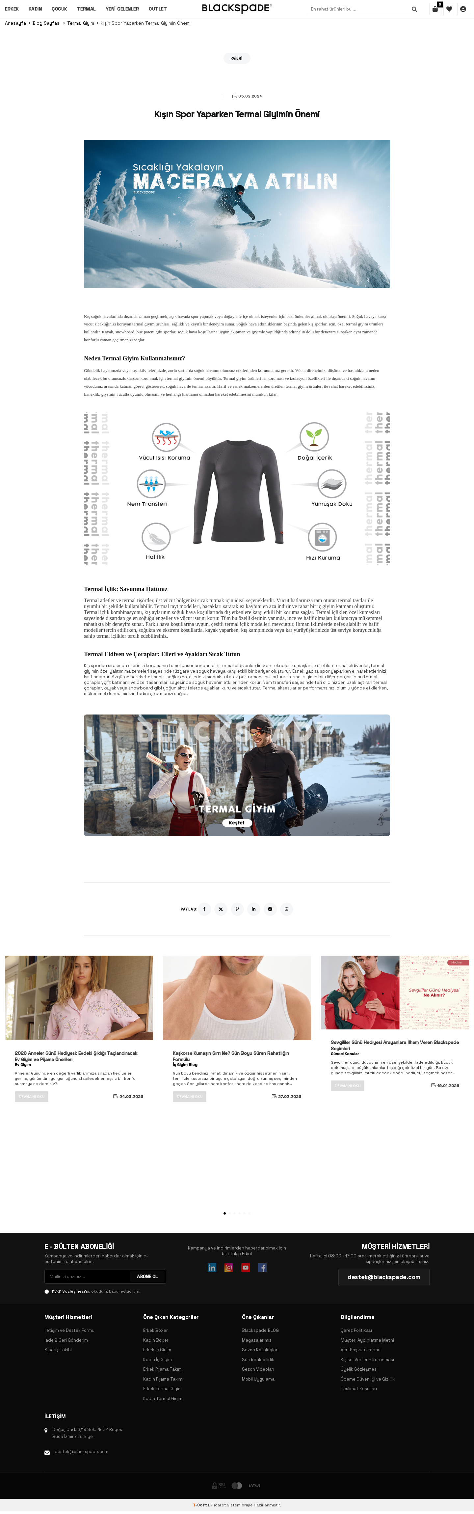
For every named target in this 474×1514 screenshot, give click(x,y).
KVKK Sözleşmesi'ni (70, 1291)
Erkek (12, 9)
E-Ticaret (217, 1505)
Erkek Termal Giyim (162, 1388)
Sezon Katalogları (260, 1350)
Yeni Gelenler (122, 9)
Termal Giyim (80, 23)
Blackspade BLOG (260, 1330)
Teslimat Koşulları (359, 1388)
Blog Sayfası (47, 23)
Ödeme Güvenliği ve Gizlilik (368, 1379)
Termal (86, 9)
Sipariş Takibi (58, 1350)
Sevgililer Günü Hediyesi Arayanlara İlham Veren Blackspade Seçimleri (395, 1045)
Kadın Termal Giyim (162, 1398)
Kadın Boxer (156, 1340)
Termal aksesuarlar (282, 688)
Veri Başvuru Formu (361, 1350)
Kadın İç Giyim (157, 1359)
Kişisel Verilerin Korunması (367, 1359)
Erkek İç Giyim (157, 1350)
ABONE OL (147, 1276)
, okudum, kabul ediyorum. (92, 1291)
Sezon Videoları (258, 1369)
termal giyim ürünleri (364, 324)
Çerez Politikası (356, 1330)
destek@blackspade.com (81, 1451)
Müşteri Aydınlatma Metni (367, 1340)
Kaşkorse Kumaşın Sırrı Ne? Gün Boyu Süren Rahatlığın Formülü (231, 1056)
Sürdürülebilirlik (258, 1359)
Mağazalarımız (257, 1340)
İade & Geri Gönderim (66, 1340)
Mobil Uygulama (258, 1379)
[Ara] (413, 9)
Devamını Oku (31, 1096)
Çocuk (59, 9)
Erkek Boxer (155, 1330)
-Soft (200, 1505)
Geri (237, 58)
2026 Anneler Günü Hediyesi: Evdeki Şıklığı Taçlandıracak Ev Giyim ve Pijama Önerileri (76, 1056)
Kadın (35, 9)
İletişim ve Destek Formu (69, 1330)
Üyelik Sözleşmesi (359, 1369)
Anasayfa (15, 23)
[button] (225, 1213)
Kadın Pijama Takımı (163, 1379)
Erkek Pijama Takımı (163, 1369)
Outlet (158, 9)
